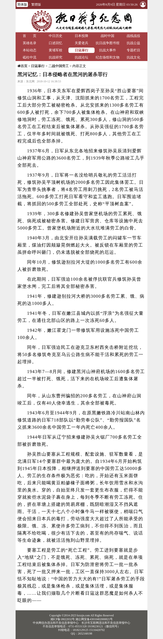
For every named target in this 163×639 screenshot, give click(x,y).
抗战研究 (55, 57)
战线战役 (133, 36)
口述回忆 (55, 43)
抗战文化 (133, 57)
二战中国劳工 (58, 66)
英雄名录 (29, 43)
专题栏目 (133, 50)
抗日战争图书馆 (107, 43)
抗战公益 (133, 43)
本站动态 (29, 50)
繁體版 (36, 4)
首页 (24, 66)
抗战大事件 (107, 50)
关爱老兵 (81, 43)
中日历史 (55, 36)
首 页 (29, 36)
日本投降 (81, 36)
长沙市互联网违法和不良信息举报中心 (106, 622)
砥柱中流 (29, 57)
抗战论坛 (81, 57)
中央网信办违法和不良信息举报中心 (56, 622)
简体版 (22, 4)
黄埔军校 (55, 50)
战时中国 (107, 36)
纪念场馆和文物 (107, 57)
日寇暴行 (81, 50)
